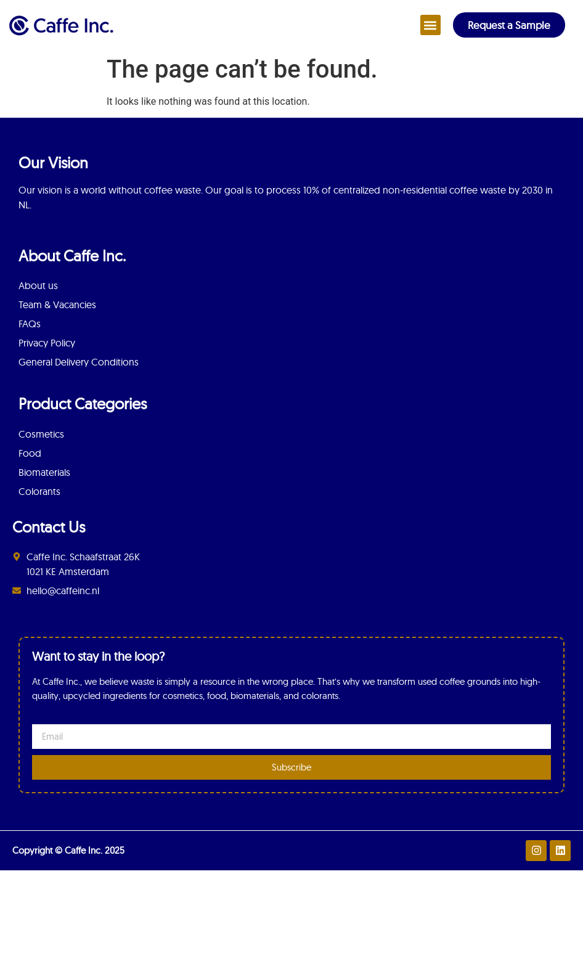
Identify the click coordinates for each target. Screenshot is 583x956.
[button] (430, 25)
